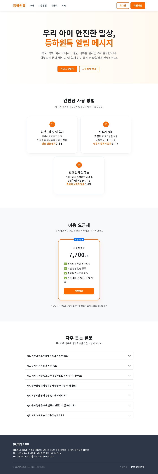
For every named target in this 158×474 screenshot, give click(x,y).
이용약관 (124, 467)
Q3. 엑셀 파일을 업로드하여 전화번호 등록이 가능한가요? (54, 375)
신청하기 (79, 291)
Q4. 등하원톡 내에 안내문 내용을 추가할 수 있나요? (51, 385)
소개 (32, 5)
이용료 (54, 5)
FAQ (64, 5)
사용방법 (42, 5)
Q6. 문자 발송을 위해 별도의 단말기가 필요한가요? (51, 405)
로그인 (123, 5)
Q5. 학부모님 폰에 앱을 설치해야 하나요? (47, 395)
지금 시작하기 (67, 69)
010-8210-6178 (25, 456)
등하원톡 (19, 5)
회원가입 (138, 5)
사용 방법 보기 (89, 69)
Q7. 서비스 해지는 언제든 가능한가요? (45, 415)
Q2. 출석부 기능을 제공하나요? (42, 365)
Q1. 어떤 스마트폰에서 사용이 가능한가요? (47, 355)
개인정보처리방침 (138, 467)
